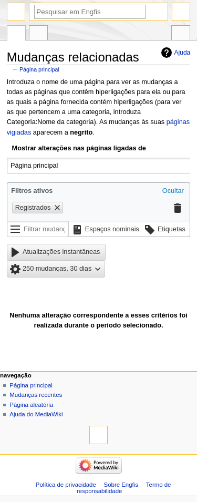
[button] (173, 191)
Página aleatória (31, 405)
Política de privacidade (66, 484)
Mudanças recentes (35, 395)
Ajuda (182, 52)
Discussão (38, 34)
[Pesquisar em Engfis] (90, 12)
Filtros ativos (32, 190)
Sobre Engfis (121, 484)
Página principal (39, 69)
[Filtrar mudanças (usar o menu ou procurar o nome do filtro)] (38, 229)
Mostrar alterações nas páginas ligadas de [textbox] (79, 148)
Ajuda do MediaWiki (36, 414)
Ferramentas (181, 34)
